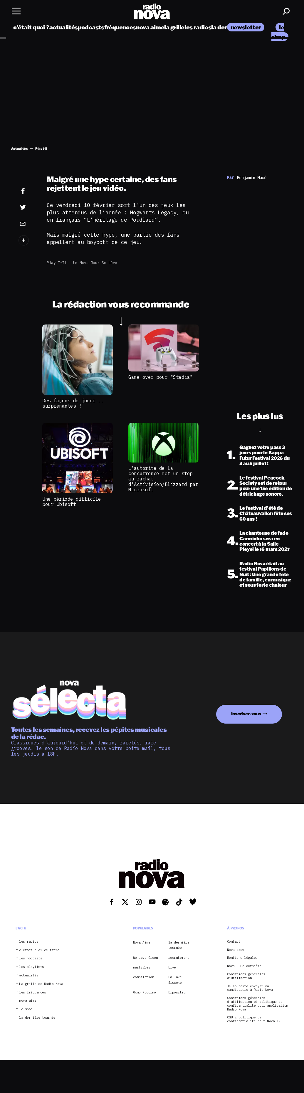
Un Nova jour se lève (95, 262)
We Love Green (145, 958)
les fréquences (32, 992)
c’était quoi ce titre (39, 950)
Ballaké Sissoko (175, 979)
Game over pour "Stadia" (160, 377)
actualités (63, 27)
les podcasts (30, 958)
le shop (26, 1009)
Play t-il (57, 262)
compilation (143, 977)
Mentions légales (242, 958)
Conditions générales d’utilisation (246, 976)
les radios (197, 27)
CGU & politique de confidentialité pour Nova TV (254, 1019)
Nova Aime (141, 942)
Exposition (177, 992)
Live (172, 967)
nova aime (150, 27)
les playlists (31, 967)
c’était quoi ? (31, 27)
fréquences (120, 27)
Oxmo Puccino (144, 992)
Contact (234, 942)
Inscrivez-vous (246, 714)
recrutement (178, 958)
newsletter (246, 27)
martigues (141, 967)
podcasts (91, 27)
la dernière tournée (37, 1018)
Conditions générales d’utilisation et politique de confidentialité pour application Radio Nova (257, 1003)
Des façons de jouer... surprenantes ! (73, 403)
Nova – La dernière (244, 966)
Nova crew (235, 950)
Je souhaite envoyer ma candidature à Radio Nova (250, 988)
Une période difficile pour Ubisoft (71, 501)
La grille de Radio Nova (41, 984)
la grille (174, 27)
